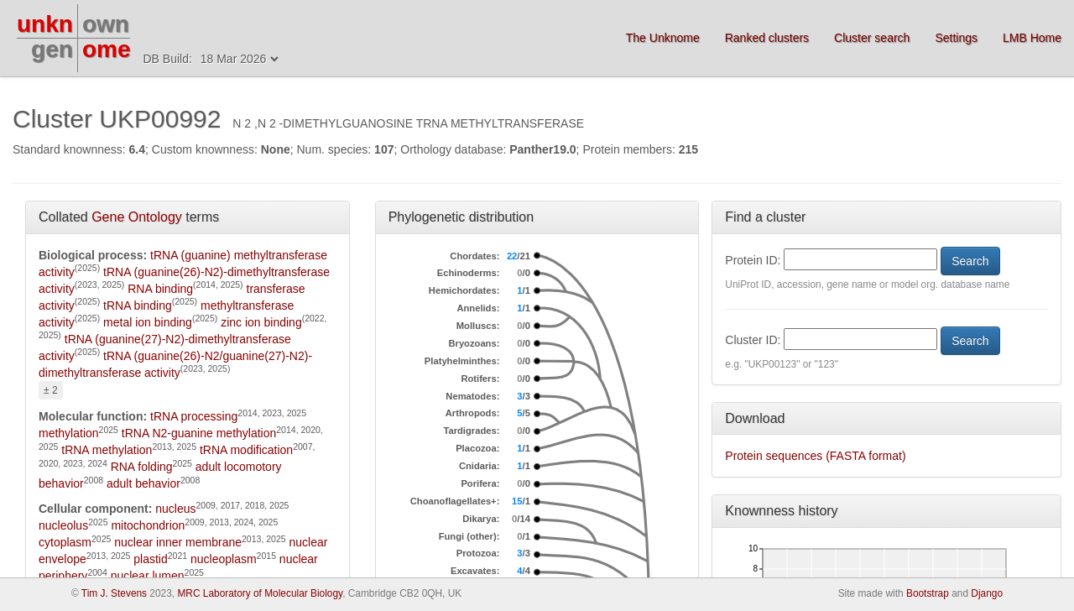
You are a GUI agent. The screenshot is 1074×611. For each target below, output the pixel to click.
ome (106, 49)
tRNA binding (137, 305)
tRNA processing (193, 416)
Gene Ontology (136, 217)
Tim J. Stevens (114, 593)
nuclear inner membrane (178, 542)
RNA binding (160, 288)
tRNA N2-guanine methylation (199, 433)
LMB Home (1032, 37)
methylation (69, 433)
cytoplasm (65, 542)
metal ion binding (147, 322)
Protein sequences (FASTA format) (815, 455)
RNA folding (142, 466)
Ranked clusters (767, 37)
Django (987, 593)
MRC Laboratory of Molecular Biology (259, 593)
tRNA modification (246, 450)
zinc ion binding (261, 322)
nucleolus (63, 525)
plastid (150, 559)
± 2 (51, 390)
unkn (45, 24)
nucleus (175, 508)
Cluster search (872, 37)
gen (52, 49)
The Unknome (663, 37)
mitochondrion (148, 525)
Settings (956, 37)
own (105, 24)
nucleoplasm (223, 559)
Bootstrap (927, 593)
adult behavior (143, 483)
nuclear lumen (148, 575)
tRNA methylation (106, 450)
